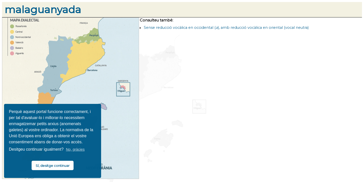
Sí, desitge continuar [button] (53, 166)
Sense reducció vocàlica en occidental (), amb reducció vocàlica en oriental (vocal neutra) (226, 27)
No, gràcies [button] (75, 149)
